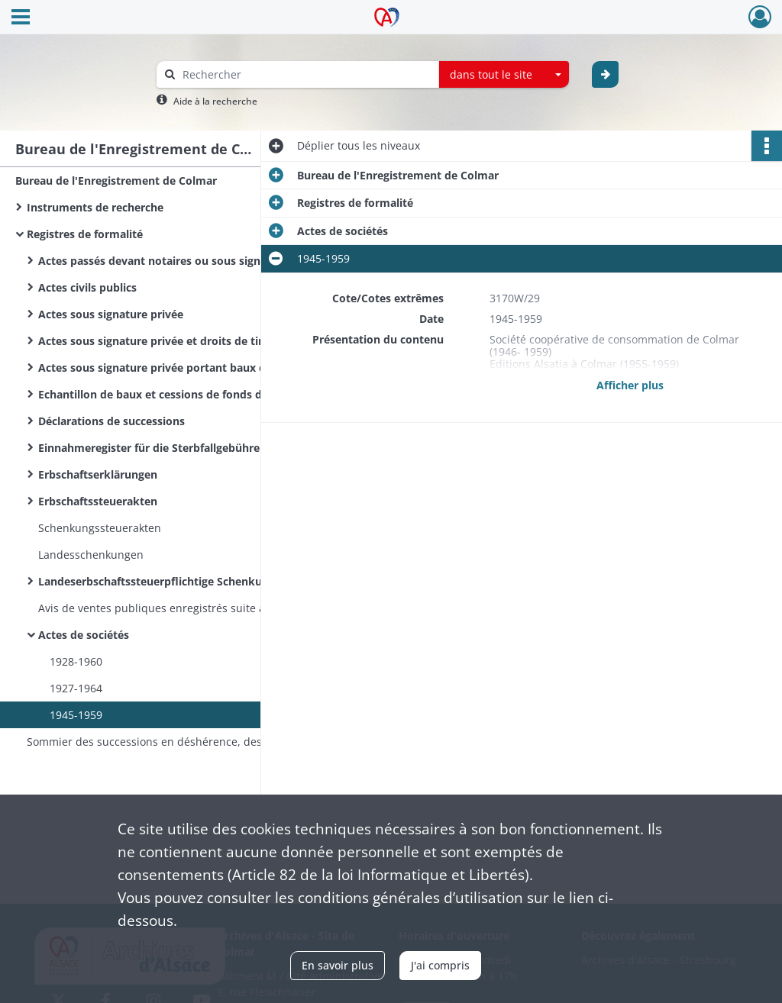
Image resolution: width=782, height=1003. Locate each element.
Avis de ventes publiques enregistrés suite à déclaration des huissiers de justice (191, 608)
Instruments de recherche (95, 207)
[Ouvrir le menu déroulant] (20, 18)
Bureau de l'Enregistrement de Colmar (116, 180)
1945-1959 (76, 715)
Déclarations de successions (111, 421)
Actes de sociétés (83, 634)
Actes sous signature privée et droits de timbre (162, 341)
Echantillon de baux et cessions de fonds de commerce (182, 394)
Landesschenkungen (91, 554)
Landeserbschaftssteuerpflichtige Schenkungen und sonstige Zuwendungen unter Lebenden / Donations (191, 581)
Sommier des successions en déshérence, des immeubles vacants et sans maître (179, 741)
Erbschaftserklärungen (97, 474)
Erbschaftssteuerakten (97, 501)
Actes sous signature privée (110, 314)
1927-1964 (76, 688)
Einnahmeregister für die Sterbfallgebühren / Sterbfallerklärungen (191, 447)
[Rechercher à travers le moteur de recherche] (305, 74)
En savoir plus (337, 965)
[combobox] (504, 75)
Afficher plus (630, 385)
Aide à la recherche (215, 101)
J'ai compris (440, 965)
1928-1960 (76, 661)
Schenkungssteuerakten (99, 528)
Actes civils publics (87, 287)
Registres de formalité (85, 234)
